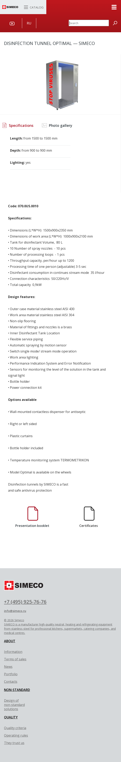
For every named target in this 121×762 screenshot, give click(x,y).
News (8, 666)
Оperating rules (16, 735)
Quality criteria (15, 728)
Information (13, 651)
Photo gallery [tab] (57, 125)
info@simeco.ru (15, 611)
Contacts (10, 681)
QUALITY (11, 717)
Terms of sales (15, 659)
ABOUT (9, 641)
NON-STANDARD (17, 690)
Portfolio (11, 674)
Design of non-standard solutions (14, 704)
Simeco (19, 620)
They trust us (14, 743)
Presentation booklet (32, 517)
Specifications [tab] (17, 125)
